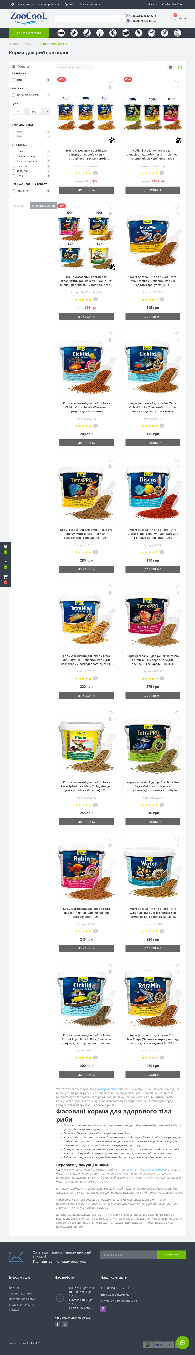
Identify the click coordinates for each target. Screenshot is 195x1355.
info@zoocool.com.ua (115, 1294)
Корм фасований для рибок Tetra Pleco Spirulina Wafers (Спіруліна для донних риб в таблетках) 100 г (86, 786)
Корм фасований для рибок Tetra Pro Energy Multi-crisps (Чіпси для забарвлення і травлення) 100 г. (86, 533)
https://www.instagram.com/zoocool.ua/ (65, 1324)
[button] (5, 579)
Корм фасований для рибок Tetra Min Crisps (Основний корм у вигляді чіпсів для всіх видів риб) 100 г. (153, 1039)
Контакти (15, 1310)
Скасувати (20, 205)
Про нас (69, 4)
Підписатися (171, 1254)
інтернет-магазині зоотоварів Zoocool (142, 1169)
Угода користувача (21, 1304)
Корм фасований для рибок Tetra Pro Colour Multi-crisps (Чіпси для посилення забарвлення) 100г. (153, 660)
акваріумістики (108, 1089)
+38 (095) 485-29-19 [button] (117, 1288)
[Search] (121, 18)
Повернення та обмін (23, 1299)
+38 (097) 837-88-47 (143, 21)
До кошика (86, 190)
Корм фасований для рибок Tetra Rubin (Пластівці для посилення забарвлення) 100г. (86, 912)
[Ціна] (18, 111)
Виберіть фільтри (43, 205)
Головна (13, 43)
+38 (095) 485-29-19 (143, 16)
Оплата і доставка (90, 4)
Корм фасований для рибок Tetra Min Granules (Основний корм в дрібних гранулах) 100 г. (152, 281)
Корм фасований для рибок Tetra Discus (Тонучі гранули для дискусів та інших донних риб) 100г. (153, 533)
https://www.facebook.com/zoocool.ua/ (57, 1324)
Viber (103, 1308)
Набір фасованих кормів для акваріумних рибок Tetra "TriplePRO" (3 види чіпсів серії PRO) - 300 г (153, 154)
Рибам (28, 43)
